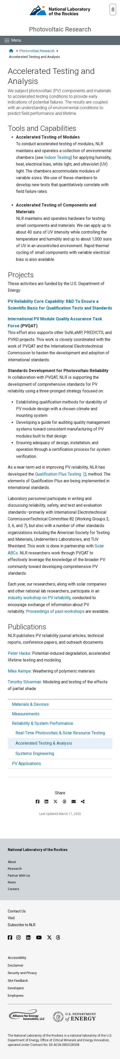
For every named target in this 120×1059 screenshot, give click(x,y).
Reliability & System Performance (42, 723)
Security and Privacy (22, 973)
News (12, 882)
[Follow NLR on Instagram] (19, 938)
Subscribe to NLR (22, 925)
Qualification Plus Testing (58, 474)
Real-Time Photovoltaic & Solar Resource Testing (60, 732)
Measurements (25, 713)
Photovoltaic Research (60, 29)
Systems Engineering (35, 753)
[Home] (11, 51)
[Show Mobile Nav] (12, 40)
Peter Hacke (19, 653)
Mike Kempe (19, 671)
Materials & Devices (30, 704)
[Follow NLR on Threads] (58, 938)
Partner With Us (19, 875)
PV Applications (26, 763)
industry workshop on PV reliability (39, 597)
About (12, 862)
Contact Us (17, 911)
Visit (11, 918)
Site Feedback (18, 981)
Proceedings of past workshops (55, 611)
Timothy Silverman (24, 681)
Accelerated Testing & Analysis (44, 743)
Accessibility (17, 958)
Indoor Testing (57, 157)
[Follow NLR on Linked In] (29, 938)
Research (15, 869)
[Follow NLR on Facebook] (10, 938)
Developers (16, 988)
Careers (13, 889)
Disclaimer (15, 965)
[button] (113, 9)
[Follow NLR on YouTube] (39, 938)
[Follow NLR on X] (49, 938)
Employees (16, 995)
